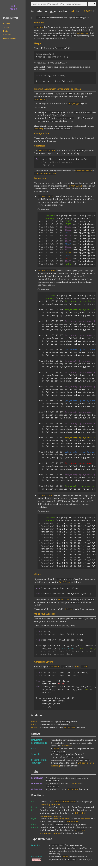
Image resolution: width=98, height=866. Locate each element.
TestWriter (36, 763)
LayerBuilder (37, 856)
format (80, 666)
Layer (33, 748)
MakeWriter (36, 789)
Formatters (40, 178)
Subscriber (39, 145)
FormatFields (37, 783)
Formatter (36, 845)
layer (33, 819)
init (32, 810)
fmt (71, 11)
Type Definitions (9, 38)
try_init (34, 827)
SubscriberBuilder (39, 760)
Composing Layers (43, 662)
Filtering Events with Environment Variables (57, 89)
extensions (67, 745)
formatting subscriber (50, 804)
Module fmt (10, 18)
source (88, 10)
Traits (5, 31)
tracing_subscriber (55, 11)
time (33, 724)
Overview (39, 22)
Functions (7, 35)
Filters (37, 574)
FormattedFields (39, 743)
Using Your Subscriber (45, 614)
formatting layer (61, 818)
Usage (37, 43)
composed (85, 818)
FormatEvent (37, 778)
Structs (6, 27)
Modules (6, 24)
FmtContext (36, 740)
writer (34, 727)
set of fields (74, 783)
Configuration (41, 133)
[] (94, 10)
